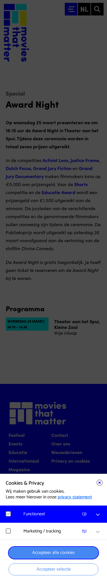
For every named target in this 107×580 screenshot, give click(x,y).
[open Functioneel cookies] (98, 515)
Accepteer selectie (54, 569)
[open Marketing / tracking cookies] (98, 532)
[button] (56, 514)
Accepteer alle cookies (53, 553)
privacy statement (75, 497)
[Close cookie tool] (99, 483)
